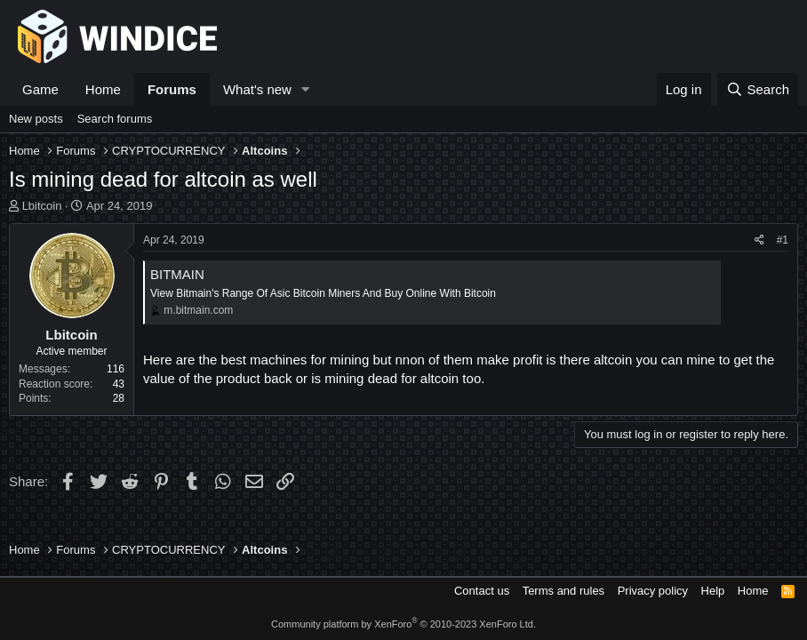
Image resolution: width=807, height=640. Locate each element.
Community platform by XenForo (403, 624)
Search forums (115, 118)
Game (40, 89)
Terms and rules (563, 590)
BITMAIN (177, 274)
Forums (172, 89)
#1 (782, 240)
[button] (305, 89)
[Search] (757, 89)
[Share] (759, 240)
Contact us (481, 590)
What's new (257, 89)
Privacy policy (653, 590)
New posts (36, 118)
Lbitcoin (42, 205)
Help (713, 590)
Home (103, 89)
